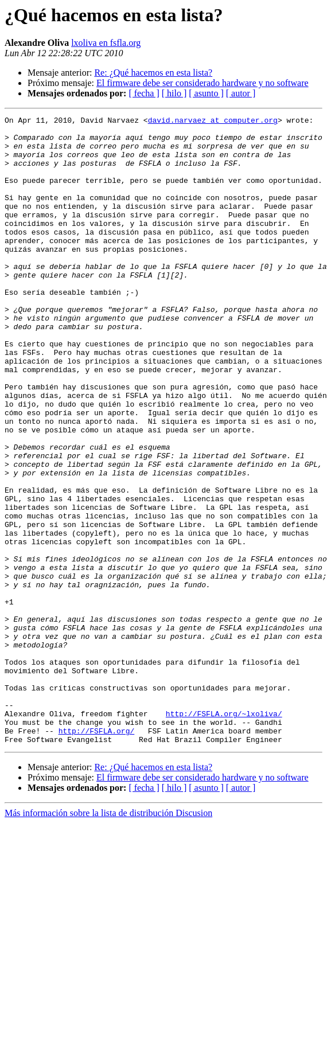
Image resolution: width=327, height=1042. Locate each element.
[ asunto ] (206, 93)
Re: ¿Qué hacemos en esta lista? (153, 72)
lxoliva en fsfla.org (106, 43)
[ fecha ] (144, 93)
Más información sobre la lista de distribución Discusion (108, 938)
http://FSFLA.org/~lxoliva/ (224, 834)
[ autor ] (241, 93)
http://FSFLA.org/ (97, 854)
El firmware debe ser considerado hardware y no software (202, 83)
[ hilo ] (174, 93)
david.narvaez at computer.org (213, 121)
